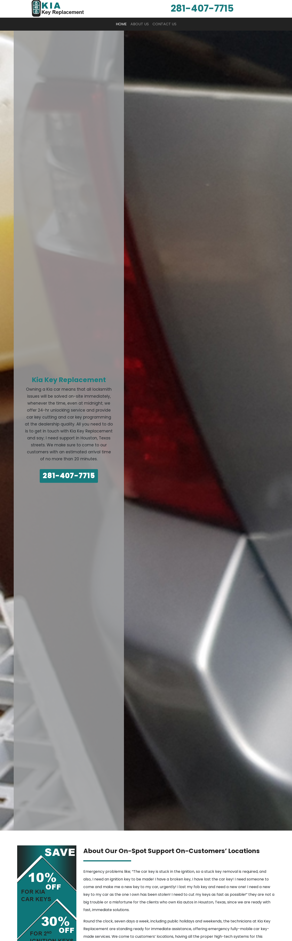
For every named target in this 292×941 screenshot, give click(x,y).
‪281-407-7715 (202, 8)
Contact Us (164, 24)
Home (122, 24)
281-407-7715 (69, 476)
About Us (139, 24)
